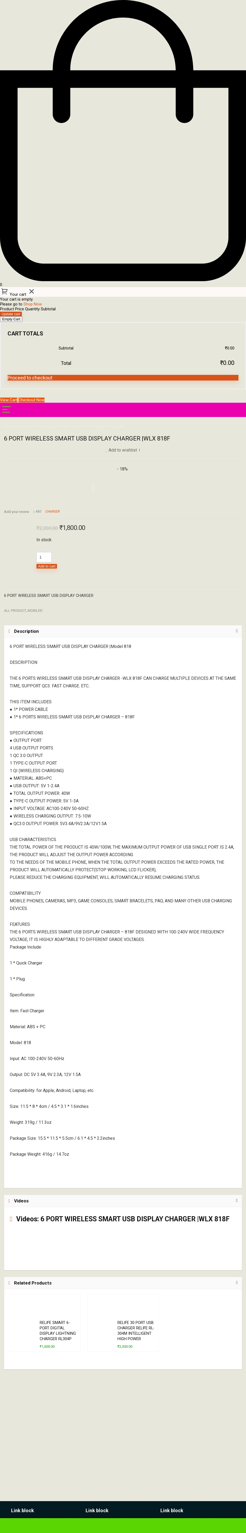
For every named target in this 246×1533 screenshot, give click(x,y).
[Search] (237, 410)
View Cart (8, 400)
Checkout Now (31, 400)
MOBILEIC (35, 611)
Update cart (11, 314)
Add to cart (46, 566)
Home (9, 426)
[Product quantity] (44, 557)
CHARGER (21, 426)
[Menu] (6, 410)
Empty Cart (11, 319)
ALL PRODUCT (15, 611)
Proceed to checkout (30, 378)
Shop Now (32, 304)
